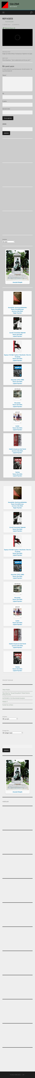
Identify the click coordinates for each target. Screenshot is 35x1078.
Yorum (4, 75)
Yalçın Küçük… (6, 689)
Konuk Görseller (9, 21)
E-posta (4, 101)
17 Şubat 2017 (6, 24)
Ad (3, 93)
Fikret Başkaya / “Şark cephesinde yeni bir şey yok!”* (17, 59)
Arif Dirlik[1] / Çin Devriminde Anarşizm (13, 698)
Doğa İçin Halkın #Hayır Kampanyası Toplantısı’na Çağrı (17, 52)
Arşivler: (4, 716)
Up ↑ (24, 1074)
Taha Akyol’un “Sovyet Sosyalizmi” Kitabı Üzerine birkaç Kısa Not (16, 693)
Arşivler (4, 239)
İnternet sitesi (6, 109)
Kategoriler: (5, 730)
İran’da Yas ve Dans (7, 705)
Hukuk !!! (5, 701)
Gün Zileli (14, 4)
